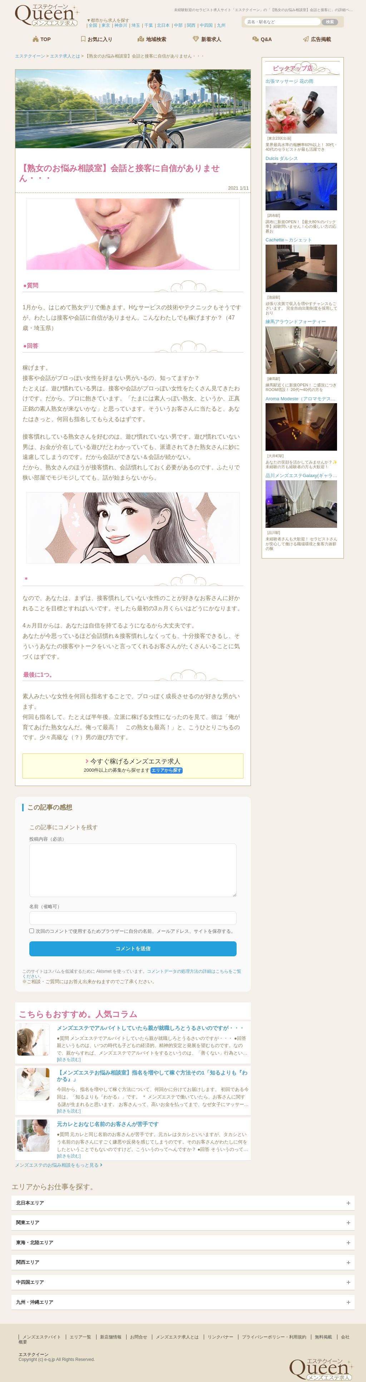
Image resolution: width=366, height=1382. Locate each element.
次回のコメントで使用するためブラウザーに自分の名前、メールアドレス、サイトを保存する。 (136, 931)
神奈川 (120, 25)
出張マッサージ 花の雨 (289, 81)
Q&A (262, 39)
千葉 (148, 25)
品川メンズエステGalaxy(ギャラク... (303, 475)
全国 (93, 25)
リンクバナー (220, 1337)
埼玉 (136, 25)
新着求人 (207, 39)
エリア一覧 (80, 1337)
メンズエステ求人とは (177, 1337)
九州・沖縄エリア (34, 1302)
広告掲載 (317, 39)
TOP (41, 39)
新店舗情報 (111, 1337)
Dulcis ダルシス (282, 158)
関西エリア (27, 1262)
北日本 (163, 25)
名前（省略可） (45, 906)
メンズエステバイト (42, 1337)
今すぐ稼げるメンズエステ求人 (133, 766)
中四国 (206, 25)
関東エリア (27, 1222)
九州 (221, 25)
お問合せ (138, 1337)
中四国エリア (30, 1282)
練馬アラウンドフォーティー (296, 321)
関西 (191, 25)
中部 (178, 25)
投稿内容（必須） (47, 839)
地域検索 (152, 39)
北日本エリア (30, 1203)
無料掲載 (323, 1337)
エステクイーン (34, 1354)
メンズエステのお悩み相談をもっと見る (59, 1165)
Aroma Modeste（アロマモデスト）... (305, 398)
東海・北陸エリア (34, 1242)
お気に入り (97, 39)
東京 (106, 25)
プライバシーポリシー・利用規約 (274, 1337)
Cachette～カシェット (289, 239)
